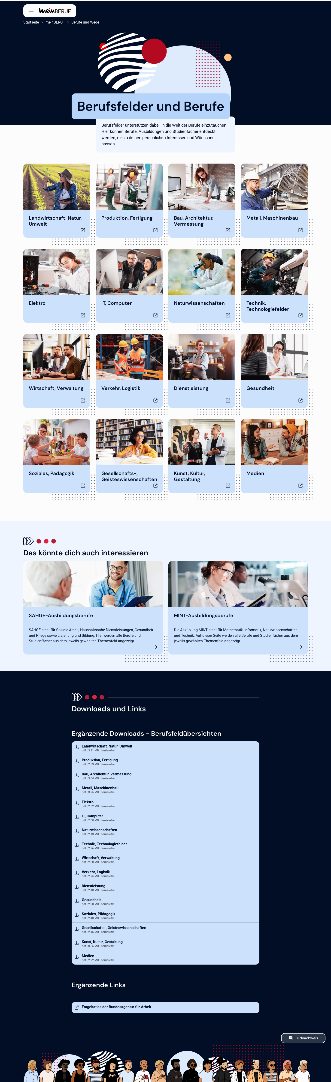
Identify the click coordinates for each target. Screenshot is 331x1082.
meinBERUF (55, 21)
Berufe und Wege (85, 21)
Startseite (31, 21)
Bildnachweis (306, 1037)
